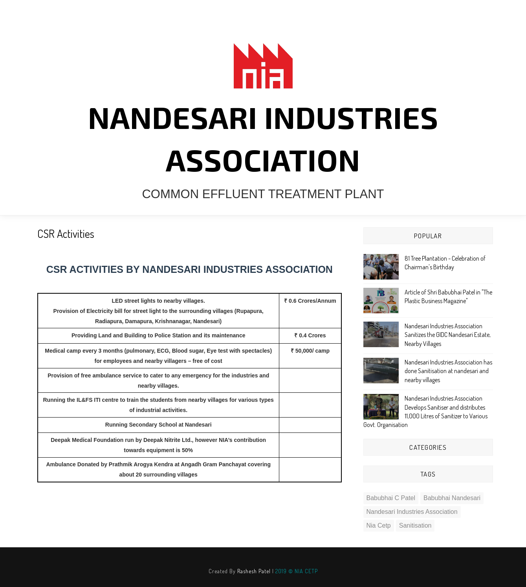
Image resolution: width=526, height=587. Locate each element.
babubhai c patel (391, 498)
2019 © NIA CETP (296, 571)
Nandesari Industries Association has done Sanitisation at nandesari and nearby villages (448, 371)
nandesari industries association (412, 511)
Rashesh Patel (254, 571)
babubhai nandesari (451, 498)
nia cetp (379, 525)
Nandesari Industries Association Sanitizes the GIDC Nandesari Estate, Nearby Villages (448, 335)
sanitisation (415, 525)
